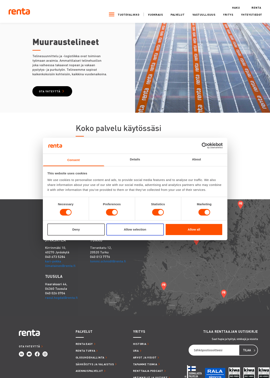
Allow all (194, 229)
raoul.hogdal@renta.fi (61, 299)
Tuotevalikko (121, 14)
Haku (228, 7)
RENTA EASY (84, 346)
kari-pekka (53, 263)
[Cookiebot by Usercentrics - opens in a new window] (205, 146)
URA (136, 352)
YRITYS (139, 334)
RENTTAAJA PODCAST (148, 373)
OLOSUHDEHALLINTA (90, 359)
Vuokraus (148, 14)
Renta (249, 7)
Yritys (221, 14)
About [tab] (196, 159)
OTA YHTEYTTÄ (29, 348)
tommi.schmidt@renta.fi (108, 263)
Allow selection (135, 229)
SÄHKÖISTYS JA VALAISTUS (95, 366)
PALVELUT (84, 334)
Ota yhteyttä (52, 92)
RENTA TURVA (85, 352)
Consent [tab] (73, 160)
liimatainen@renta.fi (60, 268)
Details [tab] (135, 159)
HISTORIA (139, 346)
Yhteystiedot (244, 14)
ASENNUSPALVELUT (89, 373)
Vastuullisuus (196, 14)
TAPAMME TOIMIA (145, 366)
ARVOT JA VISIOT (145, 359)
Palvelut (170, 14)
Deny (76, 229)
